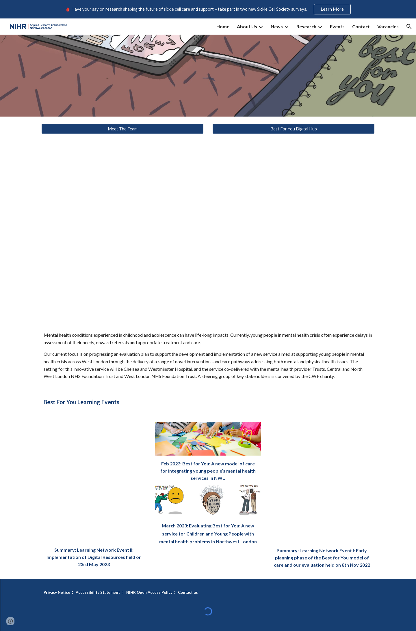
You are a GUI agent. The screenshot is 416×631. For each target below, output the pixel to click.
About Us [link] (247, 26)
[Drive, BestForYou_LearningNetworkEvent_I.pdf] (322, 482)
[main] (208, 355)
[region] (208, 9)
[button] (409, 26)
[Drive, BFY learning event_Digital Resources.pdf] (94, 482)
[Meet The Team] (122, 128)
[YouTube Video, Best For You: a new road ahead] (208, 231)
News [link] (277, 26)
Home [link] (222, 26)
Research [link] (306, 26)
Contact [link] (361, 26)
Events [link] (337, 26)
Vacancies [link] (388, 26)
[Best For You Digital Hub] (293, 128)
